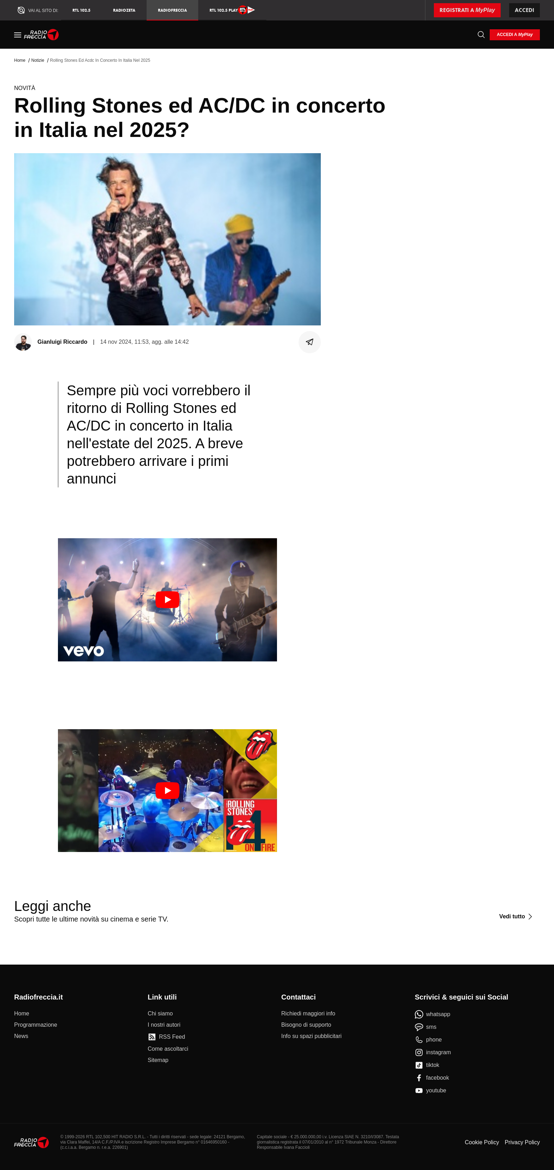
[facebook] (432, 1078)
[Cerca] (481, 34)
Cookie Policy (482, 1142)
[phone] (428, 1040)
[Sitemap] (158, 1060)
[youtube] (430, 1090)
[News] (21, 1036)
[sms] (425, 1027)
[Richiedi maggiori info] (308, 1013)
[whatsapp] (432, 1014)
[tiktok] (427, 1065)
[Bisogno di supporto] (306, 1024)
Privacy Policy (522, 1142)
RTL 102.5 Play (232, 9)
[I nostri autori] (164, 1024)
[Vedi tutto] (517, 917)
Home (19, 60)
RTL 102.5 (81, 10)
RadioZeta (124, 10)
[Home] (41, 34)
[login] (515, 34)
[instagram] (433, 1052)
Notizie (37, 60)
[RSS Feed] (166, 1037)
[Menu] (17, 35)
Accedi (524, 10)
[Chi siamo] (160, 1013)
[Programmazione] (35, 1024)
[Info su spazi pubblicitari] (311, 1036)
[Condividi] (310, 342)
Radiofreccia (172, 10)
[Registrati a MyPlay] (467, 10)
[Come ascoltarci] (168, 1048)
